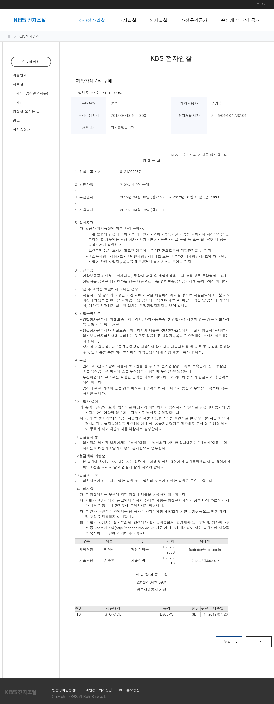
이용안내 (20, 74)
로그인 (261, 3)
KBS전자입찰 (91, 20)
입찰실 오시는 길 (26, 111)
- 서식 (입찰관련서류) (30, 93)
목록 (258, 641)
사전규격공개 (194, 20)
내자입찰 (128, 20)
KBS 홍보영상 (129, 689)
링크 (16, 120)
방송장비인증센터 (65, 689)
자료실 (18, 83)
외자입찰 (159, 20)
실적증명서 (21, 129)
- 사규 (18, 102)
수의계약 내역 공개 (240, 20)
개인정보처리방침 (99, 689)
